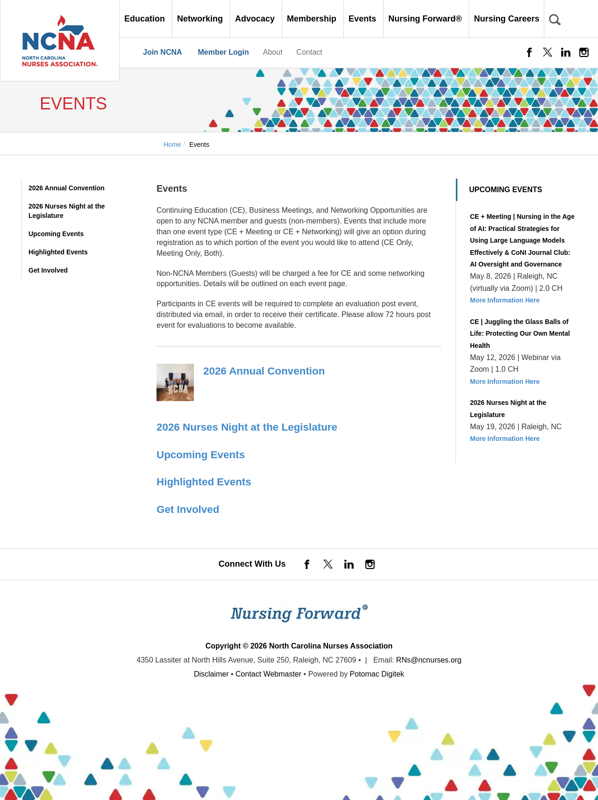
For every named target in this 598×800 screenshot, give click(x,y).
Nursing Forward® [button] (426, 18)
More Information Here (505, 300)
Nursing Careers (506, 18)
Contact (309, 52)
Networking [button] (201, 18)
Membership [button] (313, 18)
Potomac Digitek (377, 674)
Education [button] (145, 18)
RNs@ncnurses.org (429, 660)
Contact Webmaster (268, 674)
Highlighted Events (58, 252)
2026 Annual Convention (66, 188)
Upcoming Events (56, 234)
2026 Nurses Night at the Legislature (66, 210)
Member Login (223, 52)
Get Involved (48, 270)
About (273, 52)
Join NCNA (162, 52)
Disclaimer (211, 674)
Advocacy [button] (256, 18)
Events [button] (363, 18)
